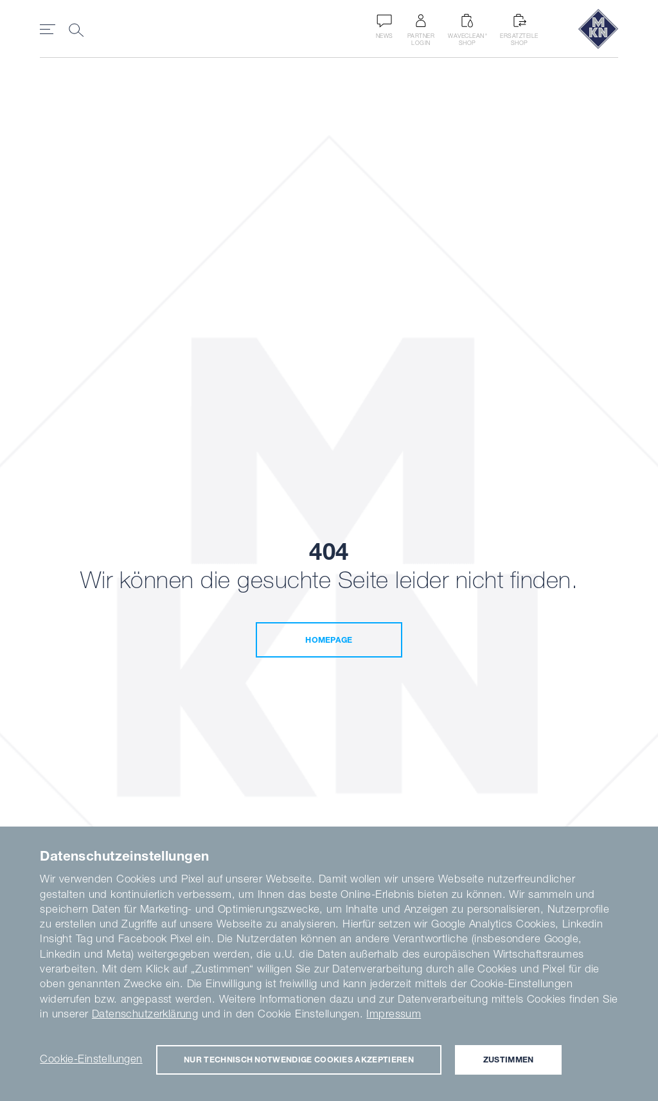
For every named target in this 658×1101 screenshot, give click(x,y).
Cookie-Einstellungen (91, 1058)
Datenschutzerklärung (145, 1013)
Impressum (393, 1013)
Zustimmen (508, 1059)
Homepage (329, 640)
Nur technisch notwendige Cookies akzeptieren (299, 1059)
